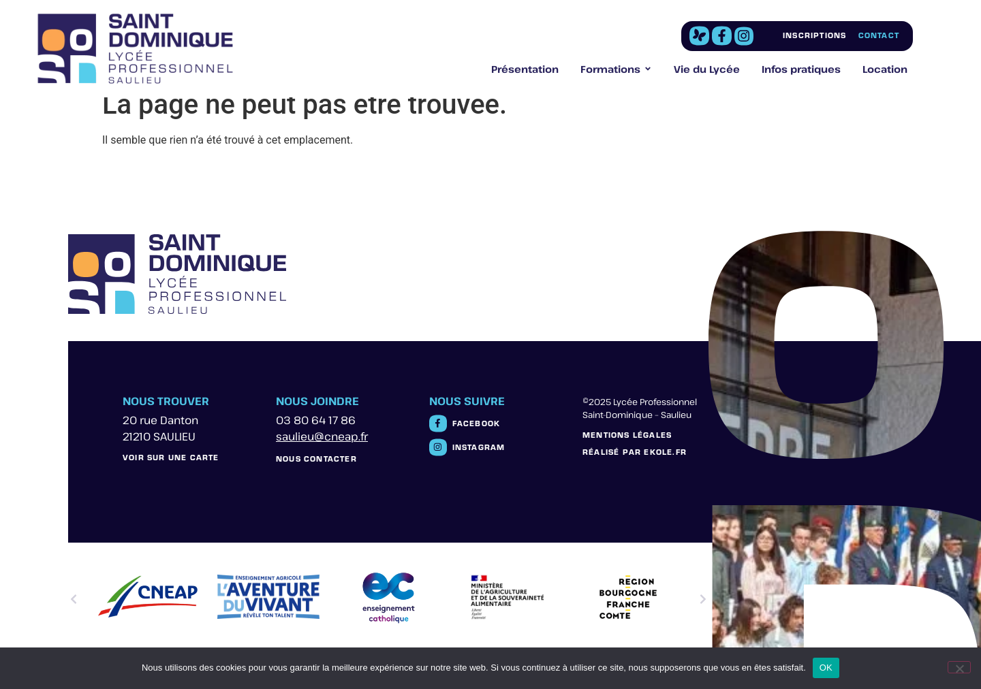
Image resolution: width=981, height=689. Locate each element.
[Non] (959, 667)
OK (826, 667)
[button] (73, 599)
